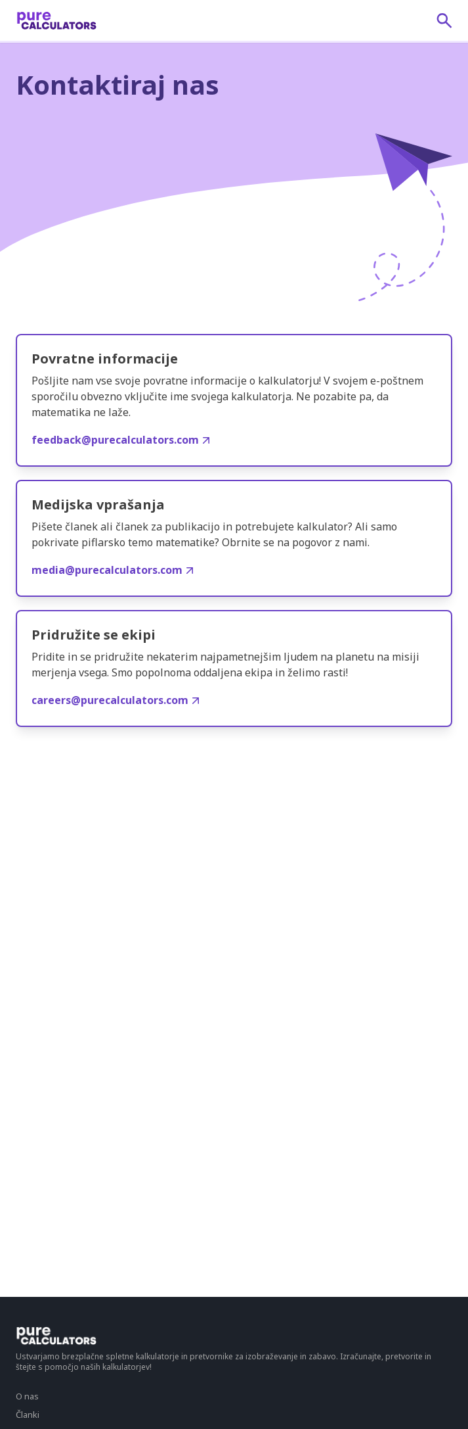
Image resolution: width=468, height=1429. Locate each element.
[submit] (444, 20)
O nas (27, 1396)
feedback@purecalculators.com (120, 440)
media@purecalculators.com (112, 570)
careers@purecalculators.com (115, 700)
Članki (27, 1414)
